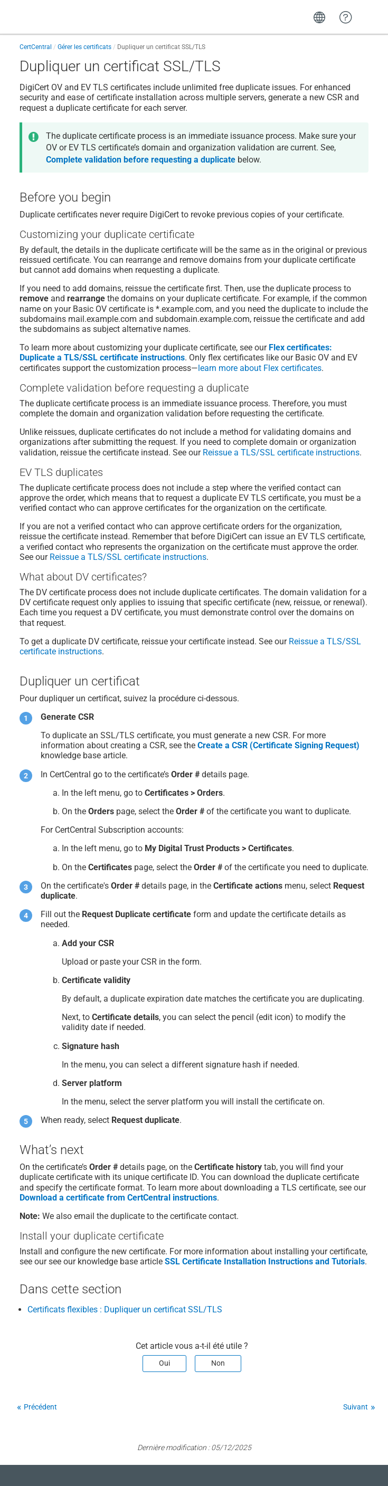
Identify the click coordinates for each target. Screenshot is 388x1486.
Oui (164, 1363)
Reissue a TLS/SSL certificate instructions (281, 452)
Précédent (40, 1407)
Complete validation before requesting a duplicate (140, 160)
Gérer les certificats (84, 47)
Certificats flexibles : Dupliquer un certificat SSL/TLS (124, 1309)
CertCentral (36, 47)
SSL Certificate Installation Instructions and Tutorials (265, 1261)
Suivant (355, 1407)
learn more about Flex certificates (259, 368)
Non (218, 1363)
